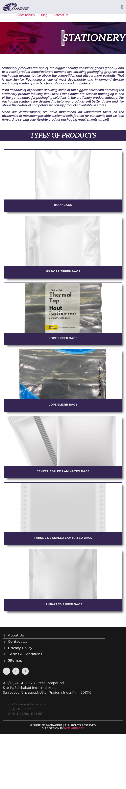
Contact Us (60, 15)
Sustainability (25, 15)
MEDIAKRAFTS (74, 728)
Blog (44, 15)
